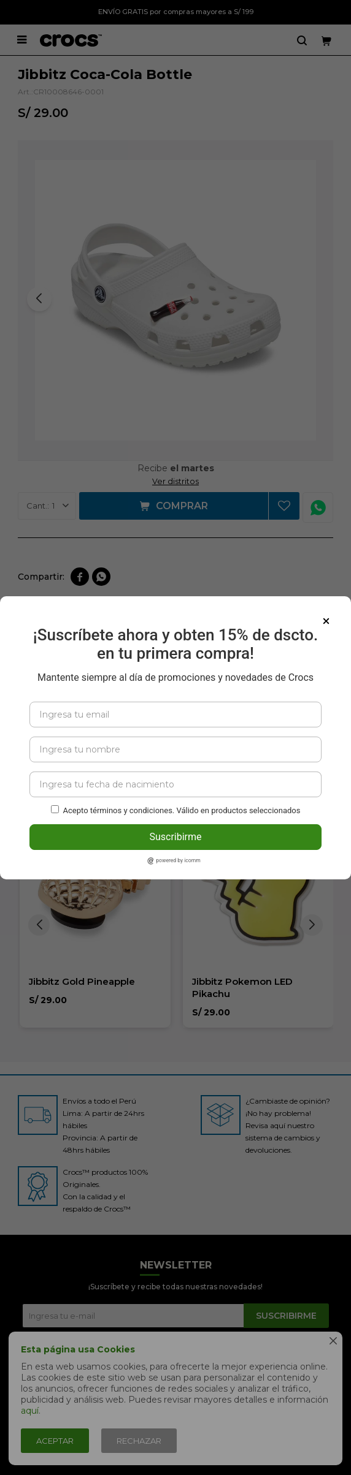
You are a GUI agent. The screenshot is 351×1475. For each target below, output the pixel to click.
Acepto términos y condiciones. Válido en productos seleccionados (182, 810)
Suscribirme (175, 837)
